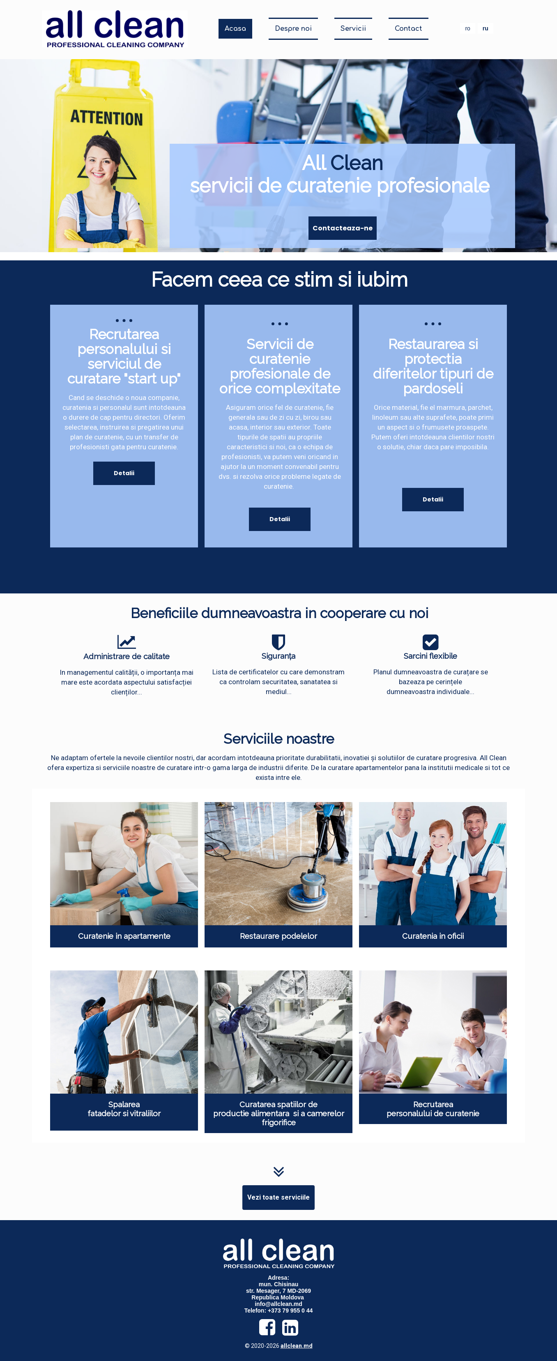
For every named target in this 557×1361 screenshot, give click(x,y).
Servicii (353, 28)
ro (467, 28)
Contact (408, 28)
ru (485, 28)
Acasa (235, 28)
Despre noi (293, 28)
